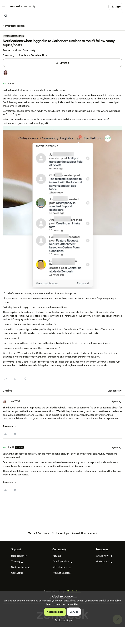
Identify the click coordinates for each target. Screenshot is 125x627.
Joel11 (11, 83)
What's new (104, 555)
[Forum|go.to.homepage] (23, 6)
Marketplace (104, 561)
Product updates (61, 572)
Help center (19, 555)
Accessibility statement (84, 533)
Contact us (17, 572)
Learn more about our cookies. (62, 604)
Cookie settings (60, 533)
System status (20, 567)
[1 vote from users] (5, 73)
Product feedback (14, 25)
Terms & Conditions (38, 533)
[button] (4, 7)
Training (17, 561)
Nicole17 (12, 401)
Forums (56, 555)
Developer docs (62, 561)
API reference (61, 567)
